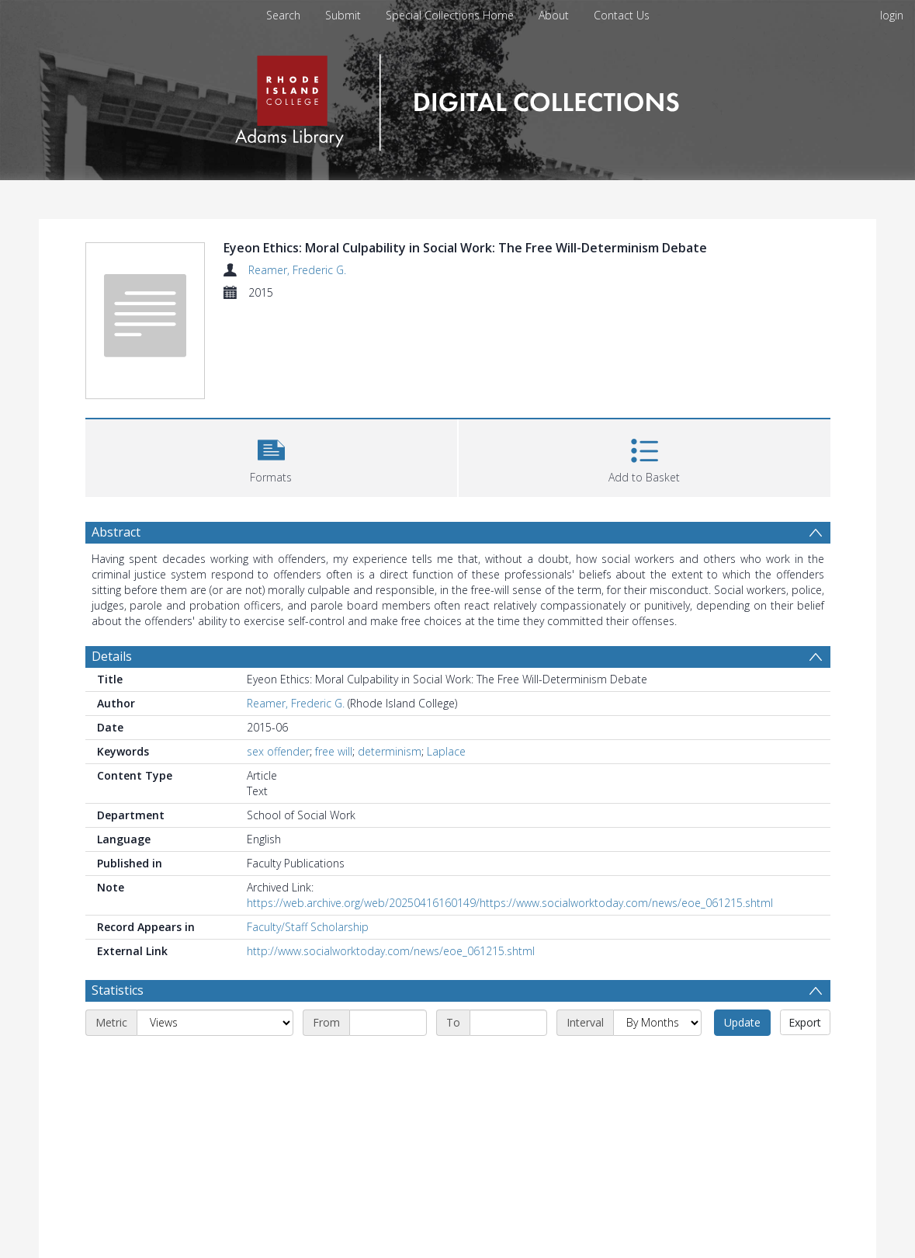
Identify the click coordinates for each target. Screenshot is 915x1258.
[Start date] (388, 1023)
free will (333, 751)
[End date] (508, 1023)
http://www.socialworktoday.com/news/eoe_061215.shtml (391, 951)
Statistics (118, 990)
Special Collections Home (450, 15)
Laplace (446, 751)
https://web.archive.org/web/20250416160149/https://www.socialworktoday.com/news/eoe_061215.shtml (510, 902)
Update (742, 1022)
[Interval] (657, 1023)
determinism (389, 751)
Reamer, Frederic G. (297, 269)
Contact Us (622, 15)
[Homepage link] (457, 98)
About (554, 15)
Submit (343, 15)
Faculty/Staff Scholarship (308, 926)
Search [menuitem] (283, 15)
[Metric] (215, 1023)
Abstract (116, 531)
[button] (271, 456)
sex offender (278, 751)
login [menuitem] (891, 15)
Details (112, 656)
